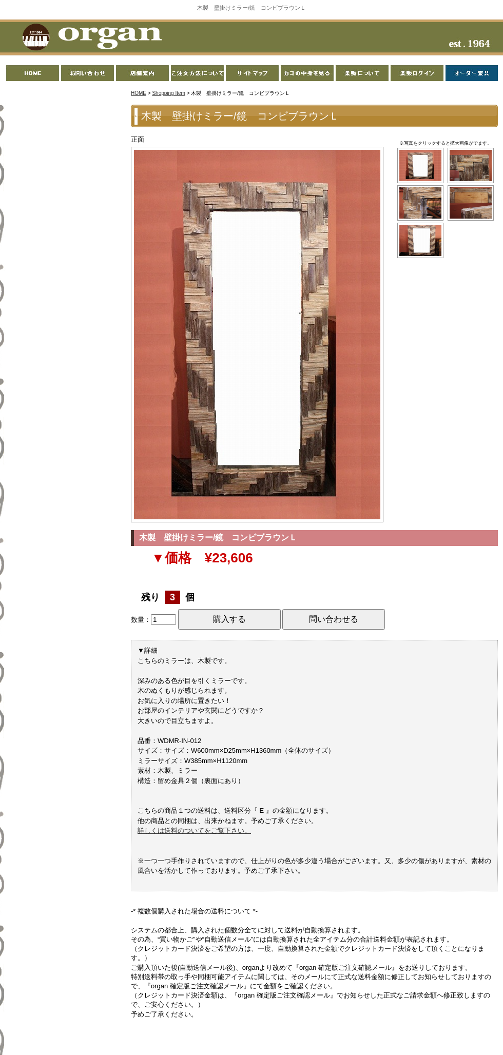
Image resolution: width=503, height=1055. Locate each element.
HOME (138, 93)
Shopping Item (168, 93)
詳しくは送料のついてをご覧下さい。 (194, 830)
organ (89, 38)
